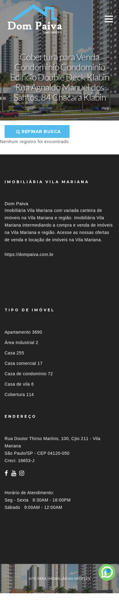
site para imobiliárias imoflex (60, 578)
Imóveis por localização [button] (29, 553)
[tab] (59, 553)
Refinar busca (38, 131)
